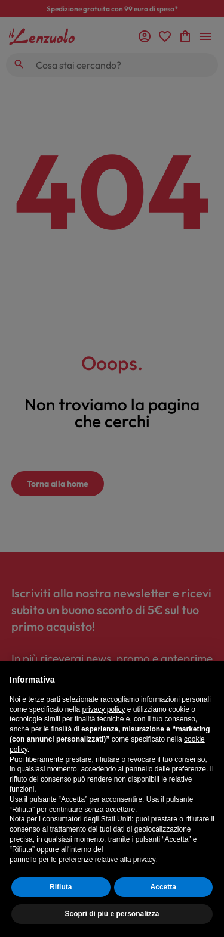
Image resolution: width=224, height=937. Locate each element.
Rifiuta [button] (61, 887)
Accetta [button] (163, 887)
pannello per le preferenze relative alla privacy (83, 859)
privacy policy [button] (103, 709)
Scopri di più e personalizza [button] (112, 914)
